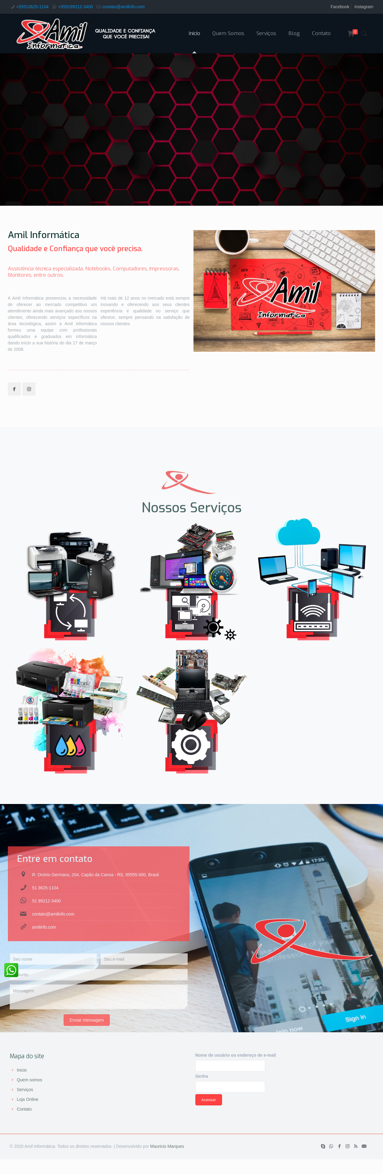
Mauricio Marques (167, 1146)
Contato (24, 1109)
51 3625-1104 (45, 928)
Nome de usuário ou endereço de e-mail (235, 1055)
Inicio (22, 1070)
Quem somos (29, 1079)
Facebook (340, 6)
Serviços (25, 1089)
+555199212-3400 (75, 6)
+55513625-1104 (32, 6)
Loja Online (27, 1099)
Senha (201, 1076)
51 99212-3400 (46, 941)
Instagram (363, 6)
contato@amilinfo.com (124, 6)
